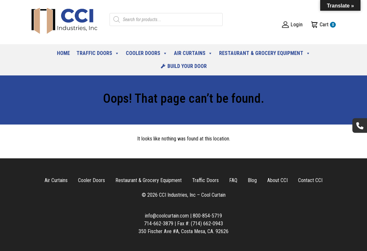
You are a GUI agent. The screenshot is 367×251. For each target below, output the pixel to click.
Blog (252, 180)
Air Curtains (193, 53)
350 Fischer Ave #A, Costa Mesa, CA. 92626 (183, 231)
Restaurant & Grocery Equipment (264, 53)
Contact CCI (310, 180)
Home (63, 53)
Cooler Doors (146, 53)
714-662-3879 (158, 223)
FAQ (233, 180)
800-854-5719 (207, 216)
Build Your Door (187, 66)
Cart (323, 25)
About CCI (277, 180)
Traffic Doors (97, 53)
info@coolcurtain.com (167, 216)
